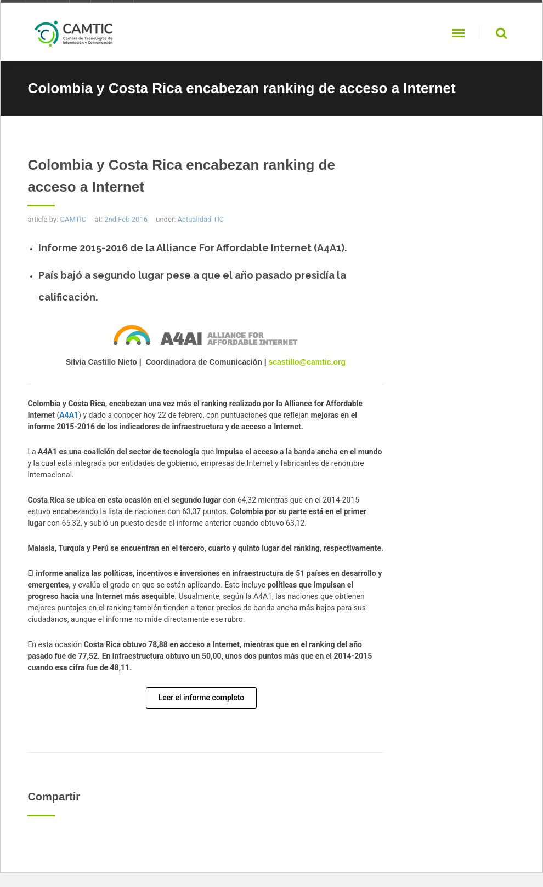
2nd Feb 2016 (126, 219)
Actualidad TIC (201, 219)
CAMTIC (73, 219)
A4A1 (68, 415)
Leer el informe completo (202, 697)
